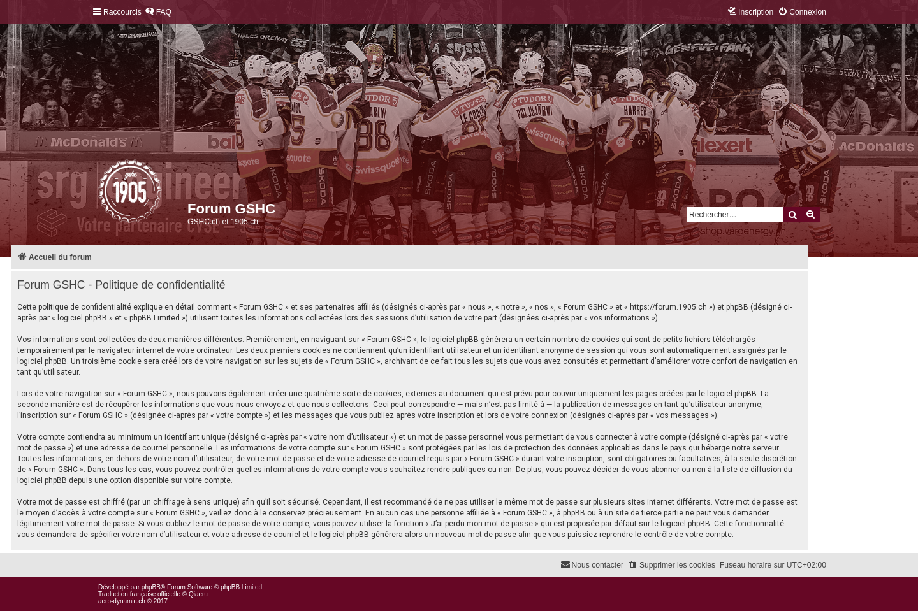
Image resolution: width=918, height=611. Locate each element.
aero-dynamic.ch (121, 601)
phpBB (151, 587)
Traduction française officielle (139, 594)
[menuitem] (158, 12)
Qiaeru (198, 594)
